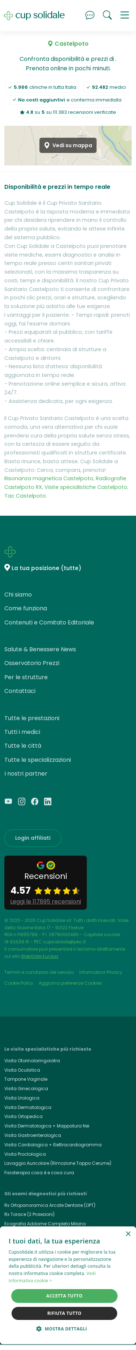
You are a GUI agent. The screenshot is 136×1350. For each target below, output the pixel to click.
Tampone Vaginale (25, 1079)
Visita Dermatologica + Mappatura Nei (46, 1126)
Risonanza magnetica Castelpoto (48, 478)
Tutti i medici (22, 732)
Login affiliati (33, 838)
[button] (125, 15)
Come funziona (25, 608)
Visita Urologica (21, 1098)
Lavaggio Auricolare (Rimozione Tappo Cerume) (57, 1163)
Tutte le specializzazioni (37, 760)
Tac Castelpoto (25, 495)
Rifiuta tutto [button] (64, 1313)
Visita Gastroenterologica (32, 1135)
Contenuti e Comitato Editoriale (49, 622)
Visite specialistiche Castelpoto (85, 487)
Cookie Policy (18, 983)
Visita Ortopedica (23, 1116)
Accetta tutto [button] (64, 1296)
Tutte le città (22, 746)
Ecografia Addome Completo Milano (45, 1224)
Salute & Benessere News (40, 649)
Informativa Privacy (100, 972)
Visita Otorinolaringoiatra (32, 1061)
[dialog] (68, 1285)
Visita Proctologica (25, 1154)
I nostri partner (25, 773)
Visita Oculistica (22, 1070)
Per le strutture (26, 677)
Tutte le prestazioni (31, 718)
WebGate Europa (39, 956)
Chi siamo (18, 594)
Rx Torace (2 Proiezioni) (29, 1214)
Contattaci (19, 691)
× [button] (128, 1234)
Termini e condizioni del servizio (39, 972)
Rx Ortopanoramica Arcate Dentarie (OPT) (49, 1205)
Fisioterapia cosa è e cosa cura (39, 1173)
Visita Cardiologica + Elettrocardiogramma (53, 1145)
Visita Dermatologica (27, 1107)
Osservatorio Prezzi (31, 663)
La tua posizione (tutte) (46, 568)
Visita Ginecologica (26, 1088)
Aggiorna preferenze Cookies (70, 983)
